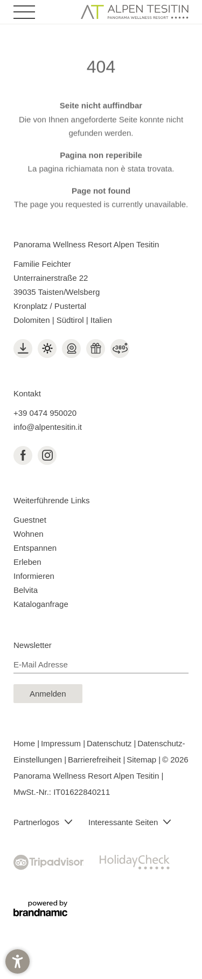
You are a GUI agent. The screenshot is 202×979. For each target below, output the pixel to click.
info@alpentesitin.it (47, 426)
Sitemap (142, 759)
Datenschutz (110, 743)
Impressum (62, 743)
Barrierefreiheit (95, 759)
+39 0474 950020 (44, 412)
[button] (17, 961)
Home (25, 743)
